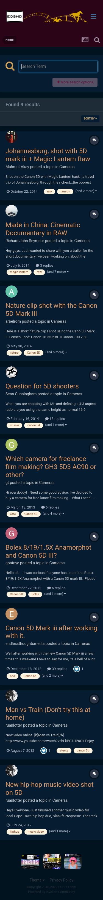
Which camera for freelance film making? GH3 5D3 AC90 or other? (50, 467)
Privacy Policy (61, 880)
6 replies (50, 507)
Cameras (67, 167)
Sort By (90, 118)
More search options (75, 82)
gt (7, 482)
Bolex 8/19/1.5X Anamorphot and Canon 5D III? (48, 551)
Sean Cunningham (21, 394)
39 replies (57, 669)
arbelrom (13, 321)
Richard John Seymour (24, 241)
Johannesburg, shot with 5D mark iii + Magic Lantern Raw (47, 155)
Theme (37, 880)
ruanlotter (13, 725)
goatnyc (12, 563)
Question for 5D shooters (42, 386)
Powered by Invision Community (51, 892)
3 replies (45, 265)
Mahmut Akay (17, 167)
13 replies (55, 419)
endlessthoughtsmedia (24, 643)
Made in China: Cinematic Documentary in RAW (42, 229)
